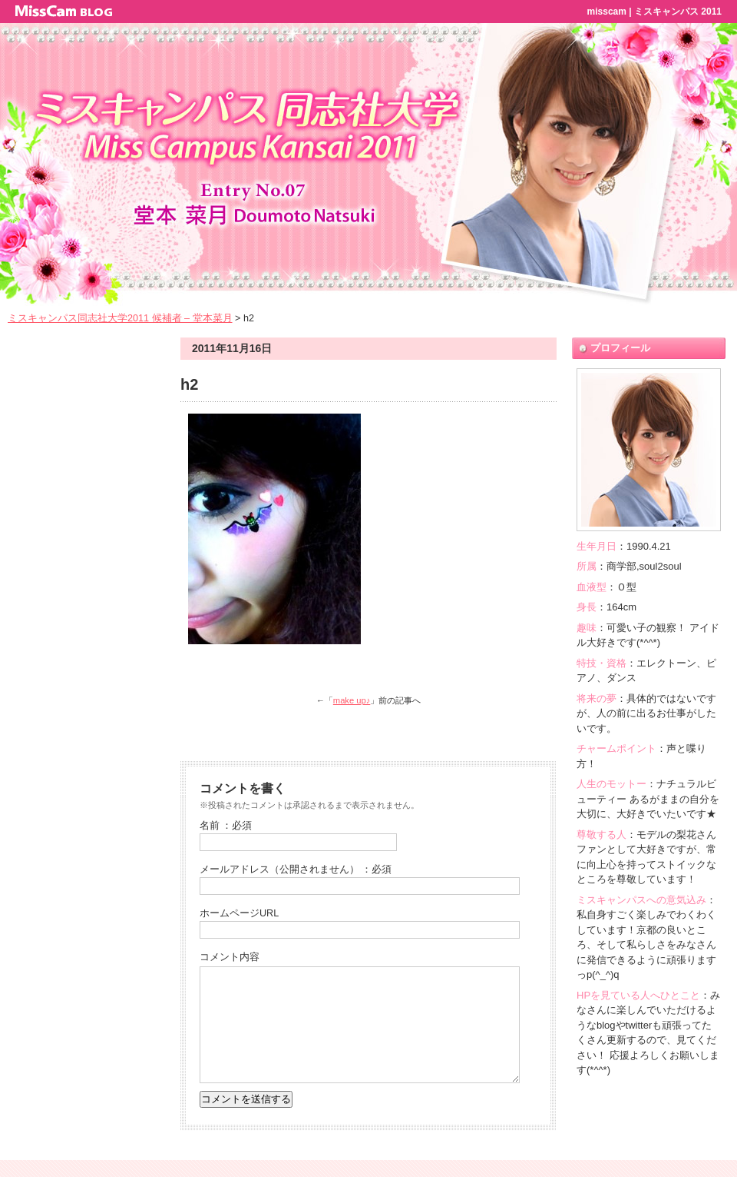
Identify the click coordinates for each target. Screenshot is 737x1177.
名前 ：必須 (226, 825)
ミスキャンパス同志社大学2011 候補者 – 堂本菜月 (120, 318)
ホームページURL (239, 913)
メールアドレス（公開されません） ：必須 (296, 869)
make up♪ (352, 700)
